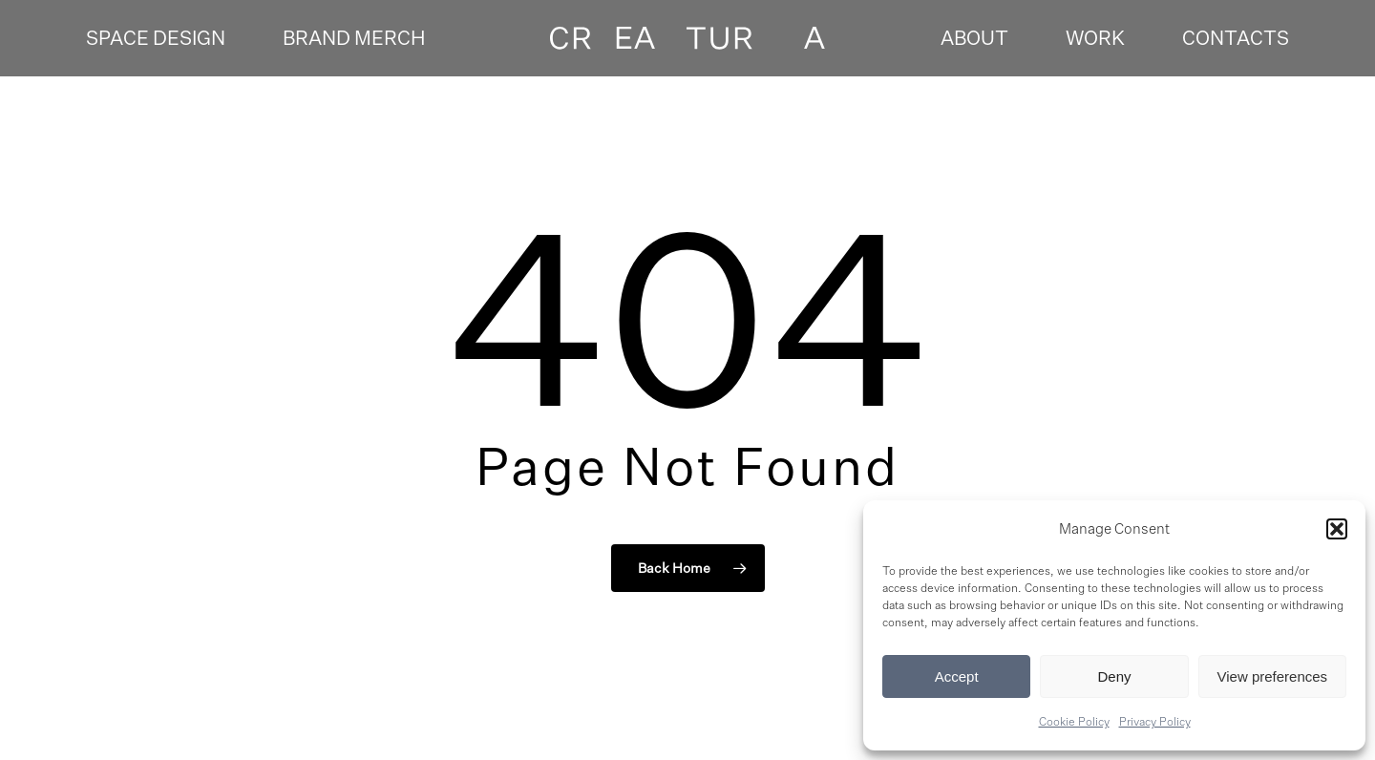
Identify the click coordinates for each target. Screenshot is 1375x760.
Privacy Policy (1155, 721)
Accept (957, 676)
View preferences (1272, 676)
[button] (1336, 528)
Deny (1114, 676)
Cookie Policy (1074, 721)
